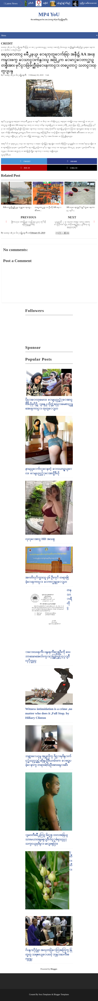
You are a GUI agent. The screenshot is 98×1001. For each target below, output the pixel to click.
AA (47, 75)
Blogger (54, 969)
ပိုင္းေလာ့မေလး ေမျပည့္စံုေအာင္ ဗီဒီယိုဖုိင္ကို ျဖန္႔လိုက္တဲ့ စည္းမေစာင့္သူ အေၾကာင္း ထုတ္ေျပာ (49, 404)
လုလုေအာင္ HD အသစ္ (40, 539)
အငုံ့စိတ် (48, 3)
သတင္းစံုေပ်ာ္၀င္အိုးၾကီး (15, 75)
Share (72, 161)
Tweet (25, 161)
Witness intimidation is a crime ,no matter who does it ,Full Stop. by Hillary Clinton (48, 713)
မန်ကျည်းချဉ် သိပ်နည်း (67, 3)
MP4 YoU (49, 14)
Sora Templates (45, 994)
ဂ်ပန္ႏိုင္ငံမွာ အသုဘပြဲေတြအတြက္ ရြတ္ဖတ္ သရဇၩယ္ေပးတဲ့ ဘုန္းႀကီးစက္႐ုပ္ (48, 954)
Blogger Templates (61, 994)
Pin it (25, 167)
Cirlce (72, 167)
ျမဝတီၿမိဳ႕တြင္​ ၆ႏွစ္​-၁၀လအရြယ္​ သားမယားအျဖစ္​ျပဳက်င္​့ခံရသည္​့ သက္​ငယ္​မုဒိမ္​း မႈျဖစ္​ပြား (46, 839)
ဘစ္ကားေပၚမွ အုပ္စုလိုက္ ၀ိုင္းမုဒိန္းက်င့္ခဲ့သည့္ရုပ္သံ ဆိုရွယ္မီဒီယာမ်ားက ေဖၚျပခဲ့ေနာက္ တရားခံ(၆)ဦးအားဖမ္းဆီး (48, 760)
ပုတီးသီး (34, 3)
